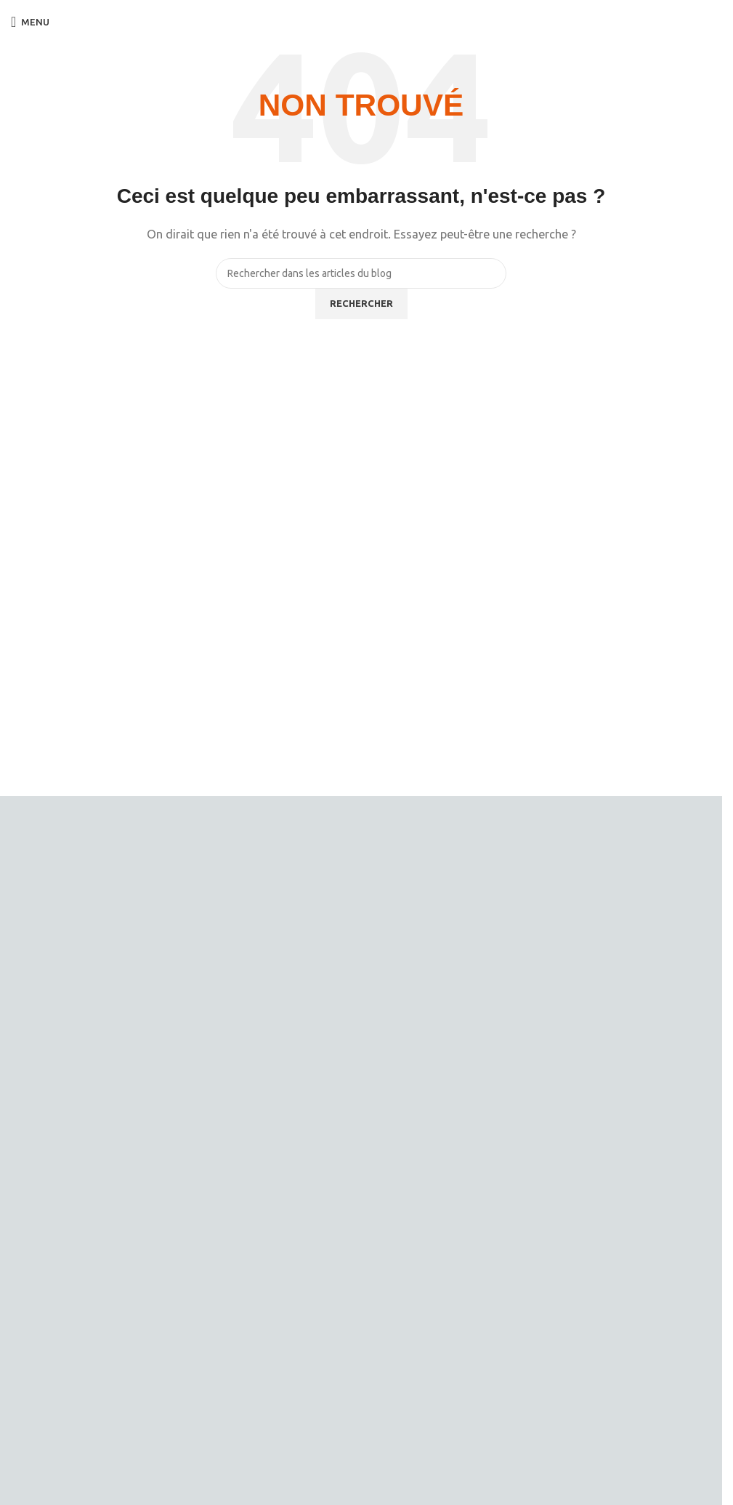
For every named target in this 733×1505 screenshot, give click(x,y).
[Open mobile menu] (30, 21)
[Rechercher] (361, 273)
